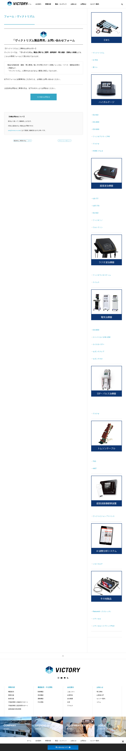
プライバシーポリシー (64, 140)
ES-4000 (96, 122)
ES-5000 (96, 129)
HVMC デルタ (98, 151)
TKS (94, 461)
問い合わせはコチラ (63, 747)
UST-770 (96, 206)
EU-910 (95, 115)
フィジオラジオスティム (102, 275)
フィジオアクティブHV (101, 136)
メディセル (97, 619)
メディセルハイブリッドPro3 (103, 626)
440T (94, 468)
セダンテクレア (98, 351)
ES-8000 (96, 330)
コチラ (29, 140)
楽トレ (95, 67)
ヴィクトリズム (98, 53)
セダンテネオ (98, 359)
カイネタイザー (98, 344)
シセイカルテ (98, 564)
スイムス (96, 282)
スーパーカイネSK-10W (101, 337)
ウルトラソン (98, 227)
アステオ (96, 144)
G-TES (95, 60)
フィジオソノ (98, 220)
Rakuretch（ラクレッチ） (102, 611)
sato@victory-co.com (14, 130)
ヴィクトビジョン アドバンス (104, 516)
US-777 (95, 198)
